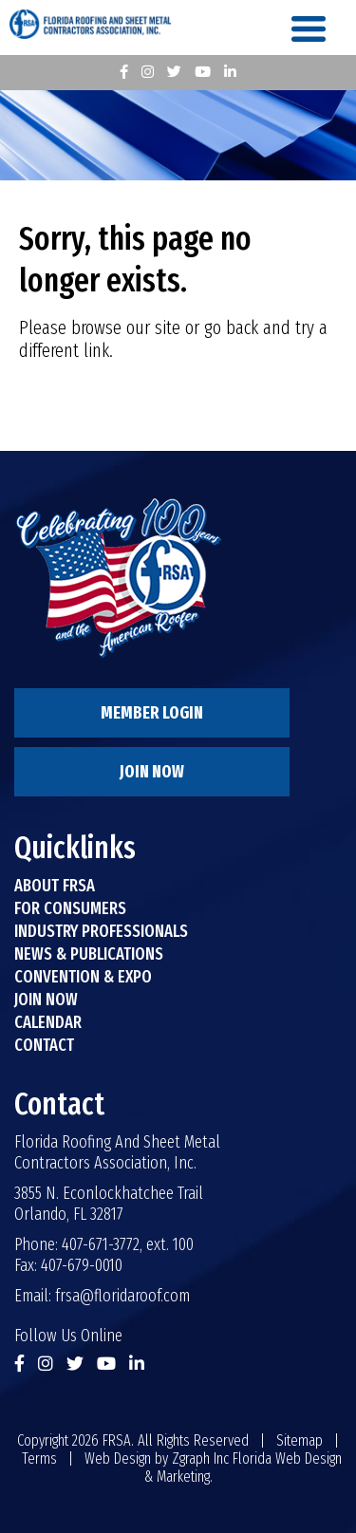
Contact (44, 1045)
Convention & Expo (83, 976)
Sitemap (299, 1440)
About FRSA (54, 885)
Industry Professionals (101, 931)
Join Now (152, 771)
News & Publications (88, 954)
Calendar (48, 1022)
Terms (39, 1458)
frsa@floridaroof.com (122, 1295)
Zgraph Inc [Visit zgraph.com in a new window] (200, 1458)
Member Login (152, 712)
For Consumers (70, 908)
